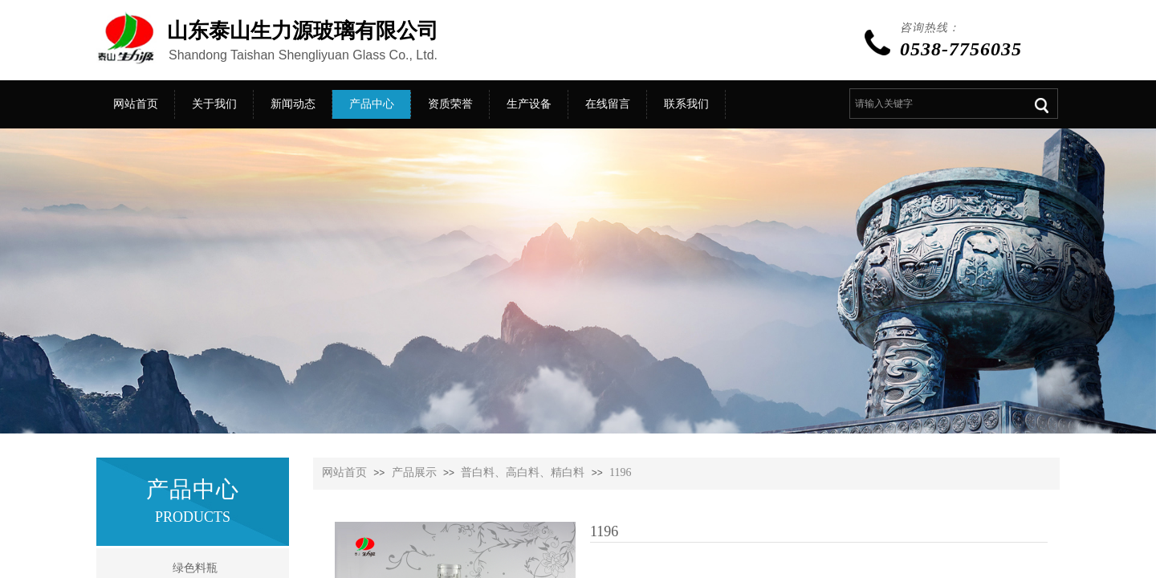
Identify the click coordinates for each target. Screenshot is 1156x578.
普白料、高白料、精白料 (522, 472)
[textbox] (935, 103)
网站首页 (344, 472)
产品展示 (414, 472)
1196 (620, 472)
